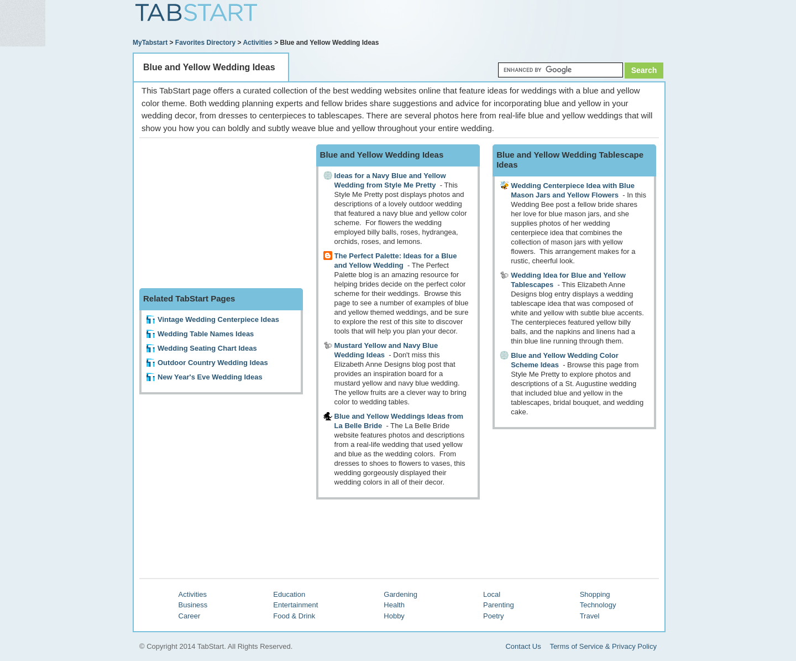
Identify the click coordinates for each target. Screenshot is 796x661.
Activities (257, 42)
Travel (590, 616)
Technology (598, 605)
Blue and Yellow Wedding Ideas (209, 67)
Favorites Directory (205, 42)
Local (491, 594)
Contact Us (523, 646)
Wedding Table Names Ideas (206, 334)
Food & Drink (294, 616)
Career (190, 616)
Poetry (493, 616)
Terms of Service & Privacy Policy (603, 646)
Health (394, 605)
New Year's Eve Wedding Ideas (210, 377)
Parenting (498, 605)
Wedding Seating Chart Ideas (207, 348)
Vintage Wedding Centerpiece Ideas (218, 319)
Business (193, 605)
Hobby (394, 616)
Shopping (595, 594)
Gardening (400, 594)
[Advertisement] (536, 20)
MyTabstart (150, 42)
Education (289, 594)
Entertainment (295, 605)
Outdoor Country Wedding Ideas (213, 362)
